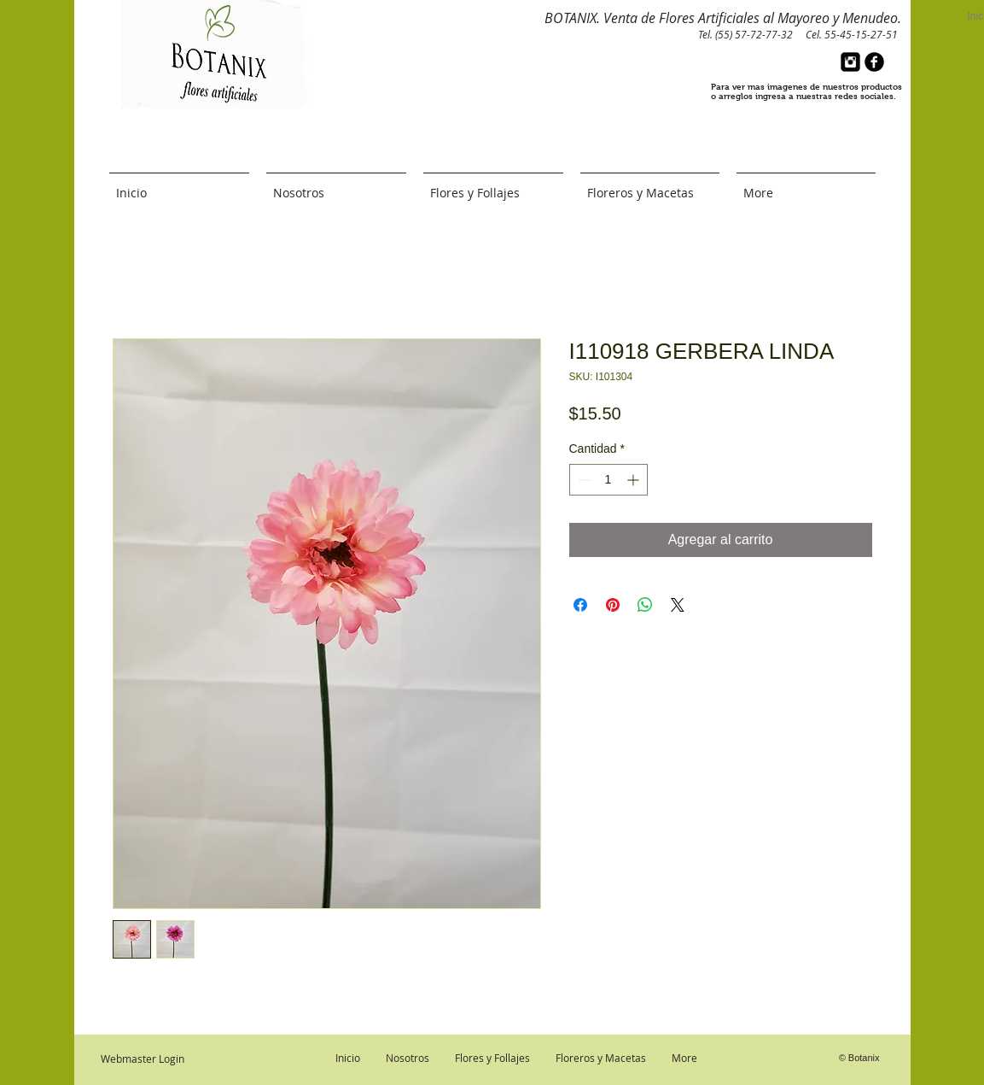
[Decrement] (582, 480)
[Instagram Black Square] (850, 62)
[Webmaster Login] (142, 1059)
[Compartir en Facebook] (580, 605)
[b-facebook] (874, 62)
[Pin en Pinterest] (613, 605)
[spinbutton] (608, 480)
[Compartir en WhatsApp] (645, 605)
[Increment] (634, 480)
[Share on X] (677, 605)
